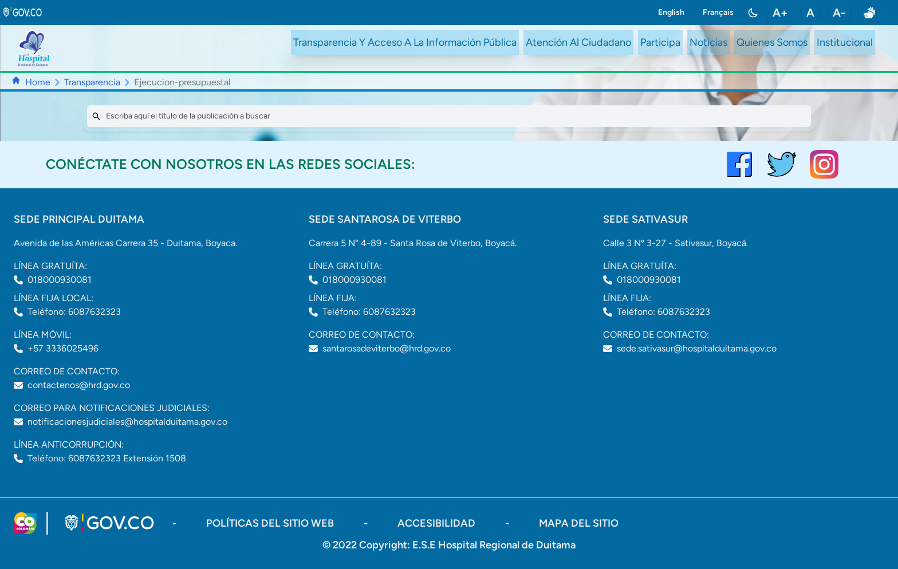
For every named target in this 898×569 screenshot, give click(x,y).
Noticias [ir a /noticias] (708, 42)
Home (37, 82)
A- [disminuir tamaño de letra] (839, 12)
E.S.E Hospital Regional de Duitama (494, 545)
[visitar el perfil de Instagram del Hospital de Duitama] (824, 164)
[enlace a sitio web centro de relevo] (869, 13)
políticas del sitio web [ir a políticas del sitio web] (271, 523)
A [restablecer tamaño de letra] (810, 12)
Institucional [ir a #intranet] (845, 42)
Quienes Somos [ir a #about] (772, 42)
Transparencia (92, 82)
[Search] (449, 116)
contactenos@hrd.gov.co (78, 385)
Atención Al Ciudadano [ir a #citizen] (578, 42)
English (671, 12)
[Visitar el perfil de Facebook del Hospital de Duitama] (739, 164)
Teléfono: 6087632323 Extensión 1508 (106, 458)
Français (718, 12)
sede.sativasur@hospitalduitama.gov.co (697, 348)
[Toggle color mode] (753, 13)
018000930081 (59, 279)
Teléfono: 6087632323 (74, 311)
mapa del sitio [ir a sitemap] (579, 523)
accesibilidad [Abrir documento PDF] (437, 523)
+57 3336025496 (63, 348)
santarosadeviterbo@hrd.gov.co (386, 348)
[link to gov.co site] (23, 12)
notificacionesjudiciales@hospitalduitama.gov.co (127, 421)
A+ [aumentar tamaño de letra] (780, 12)
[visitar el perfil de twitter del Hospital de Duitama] (781, 164)
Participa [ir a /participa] (660, 42)
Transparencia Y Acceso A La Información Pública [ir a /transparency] (405, 42)
